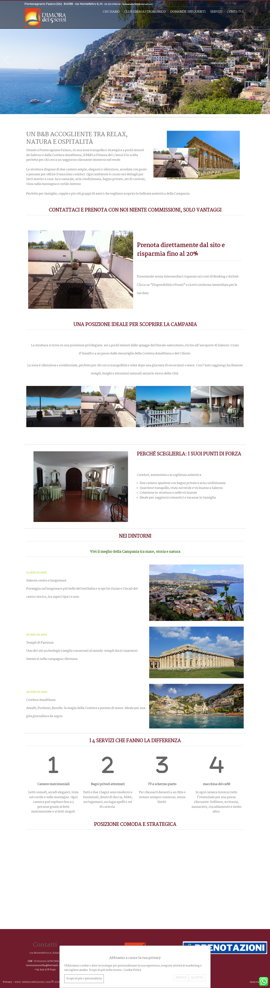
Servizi (216, 11)
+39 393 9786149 (112, 4)
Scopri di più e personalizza (84, 978)
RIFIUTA (181, 978)
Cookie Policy (132, 970)
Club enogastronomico (145, 11)
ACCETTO (197, 978)
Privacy (7, 982)
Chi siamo (111, 11)
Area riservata (258, 982)
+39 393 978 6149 (45, 969)
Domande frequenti (188, 11)
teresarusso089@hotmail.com (137, 4)
